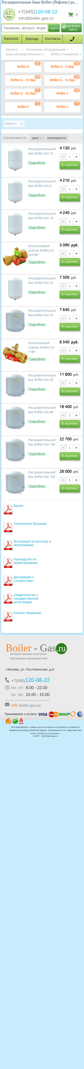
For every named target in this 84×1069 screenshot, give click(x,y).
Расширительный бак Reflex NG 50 (42, 377)
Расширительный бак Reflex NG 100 (42, 474)
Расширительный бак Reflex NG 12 (42, 151)
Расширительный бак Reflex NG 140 (42, 442)
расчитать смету (73, 27)
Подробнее (36, 163)
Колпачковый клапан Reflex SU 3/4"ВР (41, 250)
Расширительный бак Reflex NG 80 (42, 410)
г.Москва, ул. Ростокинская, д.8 (30, 669)
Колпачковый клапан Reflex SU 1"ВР (41, 347)
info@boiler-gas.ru (36, 18)
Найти (54, 28)
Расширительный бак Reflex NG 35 (42, 313)
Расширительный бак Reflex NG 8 (42, 183)
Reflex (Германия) (65, 54)
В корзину (70, 165)
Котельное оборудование (46, 49)
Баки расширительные (23, 54)
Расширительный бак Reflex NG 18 (42, 216)
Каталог (12, 49)
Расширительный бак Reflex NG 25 (42, 280)
